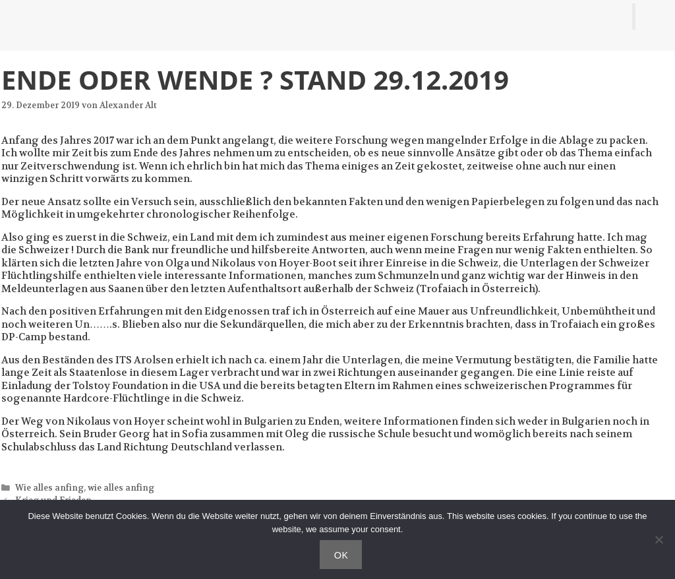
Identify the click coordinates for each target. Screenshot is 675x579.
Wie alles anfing (49, 488)
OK (340, 554)
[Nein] (658, 539)
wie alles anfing (121, 488)
